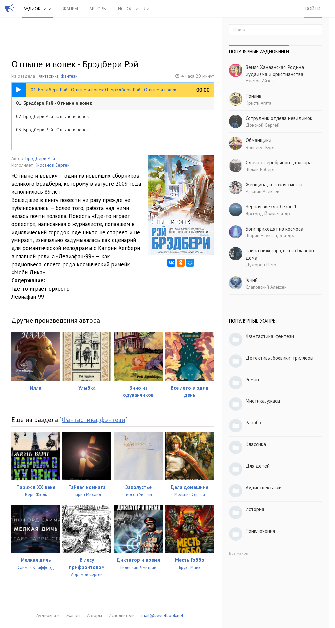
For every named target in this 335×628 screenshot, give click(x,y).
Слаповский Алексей (266, 287)
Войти (312, 9)
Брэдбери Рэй (40, 158)
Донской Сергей (262, 125)
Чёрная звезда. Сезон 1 (271, 206)
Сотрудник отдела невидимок (279, 118)
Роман (252, 379)
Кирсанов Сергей (52, 165)
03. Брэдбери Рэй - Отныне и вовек (52, 130)
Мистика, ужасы (263, 401)
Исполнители (134, 9)
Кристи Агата (258, 103)
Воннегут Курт (260, 147)
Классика (256, 444)
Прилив (253, 96)
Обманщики (258, 140)
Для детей (258, 466)
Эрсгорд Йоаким (262, 214)
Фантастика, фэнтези (57, 76)
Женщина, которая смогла (274, 184)
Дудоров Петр (261, 265)
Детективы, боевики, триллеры (279, 358)
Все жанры (239, 553)
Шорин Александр (264, 235)
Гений (252, 280)
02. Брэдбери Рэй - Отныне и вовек (52, 116)
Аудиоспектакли (264, 487)
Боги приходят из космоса (274, 229)
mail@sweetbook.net (162, 615)
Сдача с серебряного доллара (279, 162)
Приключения (260, 531)
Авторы (98, 9)
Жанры (70, 9)
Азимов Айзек (260, 81)
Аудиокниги (37, 9)
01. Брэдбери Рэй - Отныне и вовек (54, 103)
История (255, 509)
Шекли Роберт (260, 169)
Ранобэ (253, 422)
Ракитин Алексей (262, 191)
